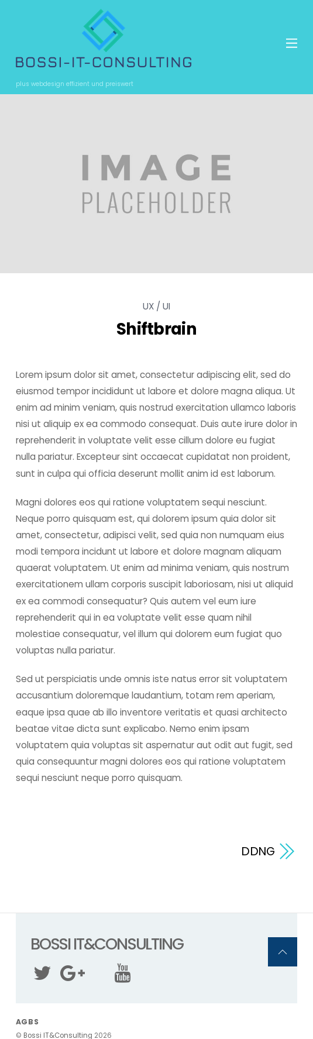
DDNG (258, 851)
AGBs (27, 1022)
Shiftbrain (156, 329)
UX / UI (156, 306)
